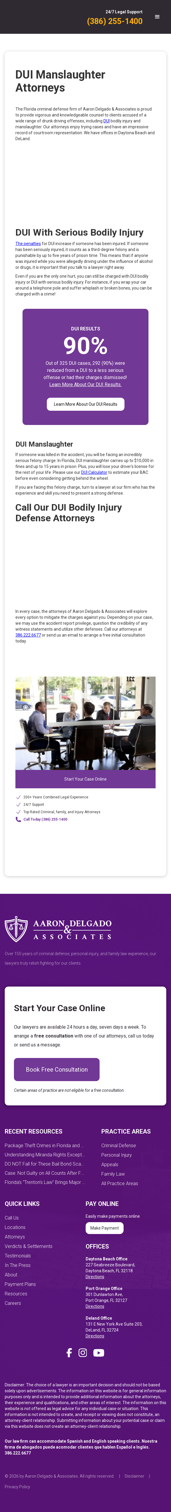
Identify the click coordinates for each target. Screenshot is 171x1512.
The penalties (28, 243)
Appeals (109, 1164)
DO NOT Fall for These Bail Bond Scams (45, 1164)
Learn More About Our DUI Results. (85, 384)
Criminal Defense (118, 1145)
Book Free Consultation (57, 1069)
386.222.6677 (28, 635)
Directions (95, 1276)
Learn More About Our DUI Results (85, 404)
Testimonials (18, 1256)
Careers (13, 1303)
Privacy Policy (17, 1486)
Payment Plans (20, 1284)
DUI (106, 121)
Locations (15, 1227)
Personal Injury (116, 1155)
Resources (16, 1294)
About (11, 1275)
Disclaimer (134, 1476)
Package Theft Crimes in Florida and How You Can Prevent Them (45, 1145)
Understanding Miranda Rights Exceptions (45, 1155)
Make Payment (104, 1228)
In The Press (18, 1265)
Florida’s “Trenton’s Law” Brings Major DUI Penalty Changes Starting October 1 (45, 1182)
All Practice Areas (119, 1183)
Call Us (12, 1218)
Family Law (113, 1174)
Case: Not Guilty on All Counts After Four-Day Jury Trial (45, 1173)
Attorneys (15, 1237)
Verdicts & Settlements (28, 1246)
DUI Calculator (94, 472)
